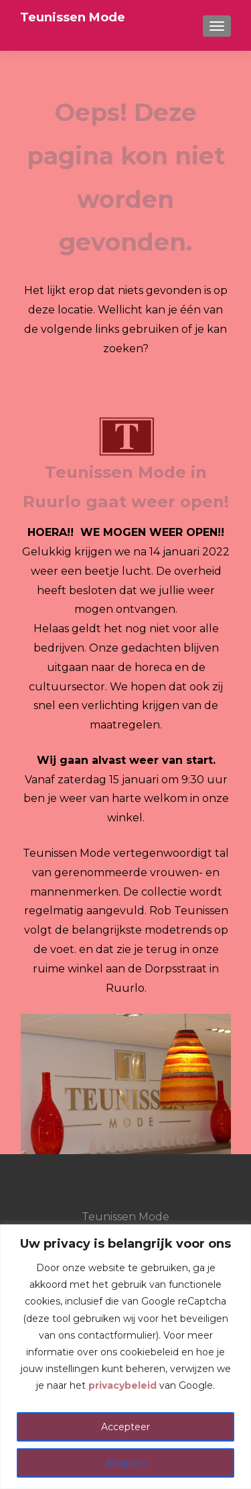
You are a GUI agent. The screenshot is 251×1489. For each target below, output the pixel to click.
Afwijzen (125, 1463)
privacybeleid (122, 1385)
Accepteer (125, 1427)
